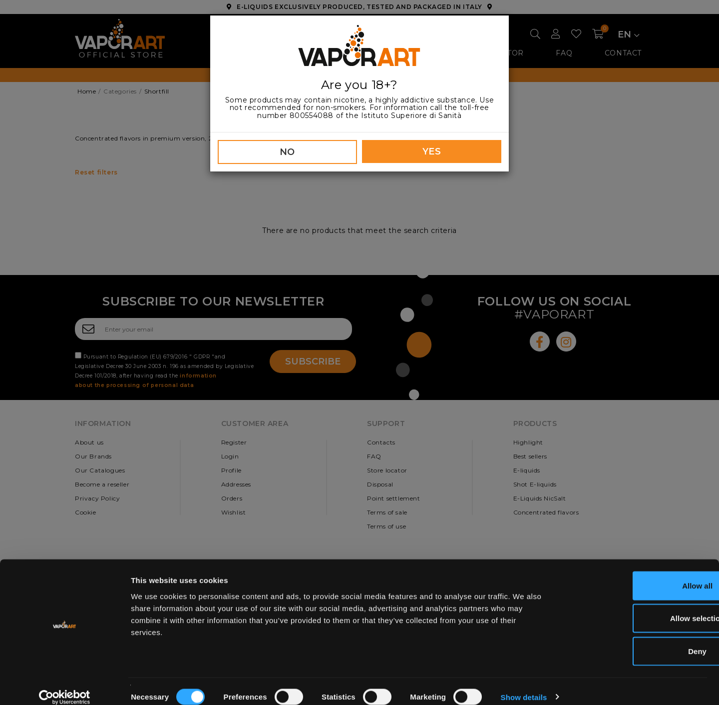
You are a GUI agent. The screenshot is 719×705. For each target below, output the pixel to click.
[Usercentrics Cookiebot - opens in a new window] (64, 685)
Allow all (636, 574)
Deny (636, 639)
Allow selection (635, 606)
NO (287, 152)
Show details (524, 685)
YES (431, 151)
